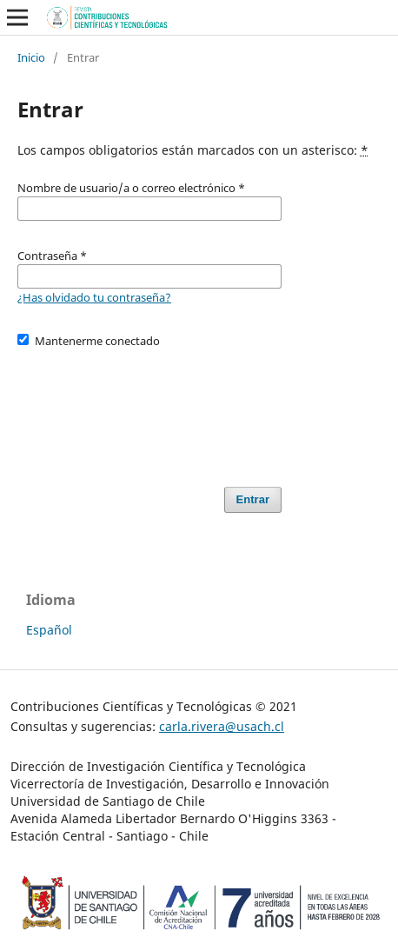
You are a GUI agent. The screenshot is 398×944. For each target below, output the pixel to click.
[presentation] (149, 409)
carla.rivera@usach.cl (221, 726)
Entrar (252, 499)
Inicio (31, 57)
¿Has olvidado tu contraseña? (94, 297)
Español (49, 630)
